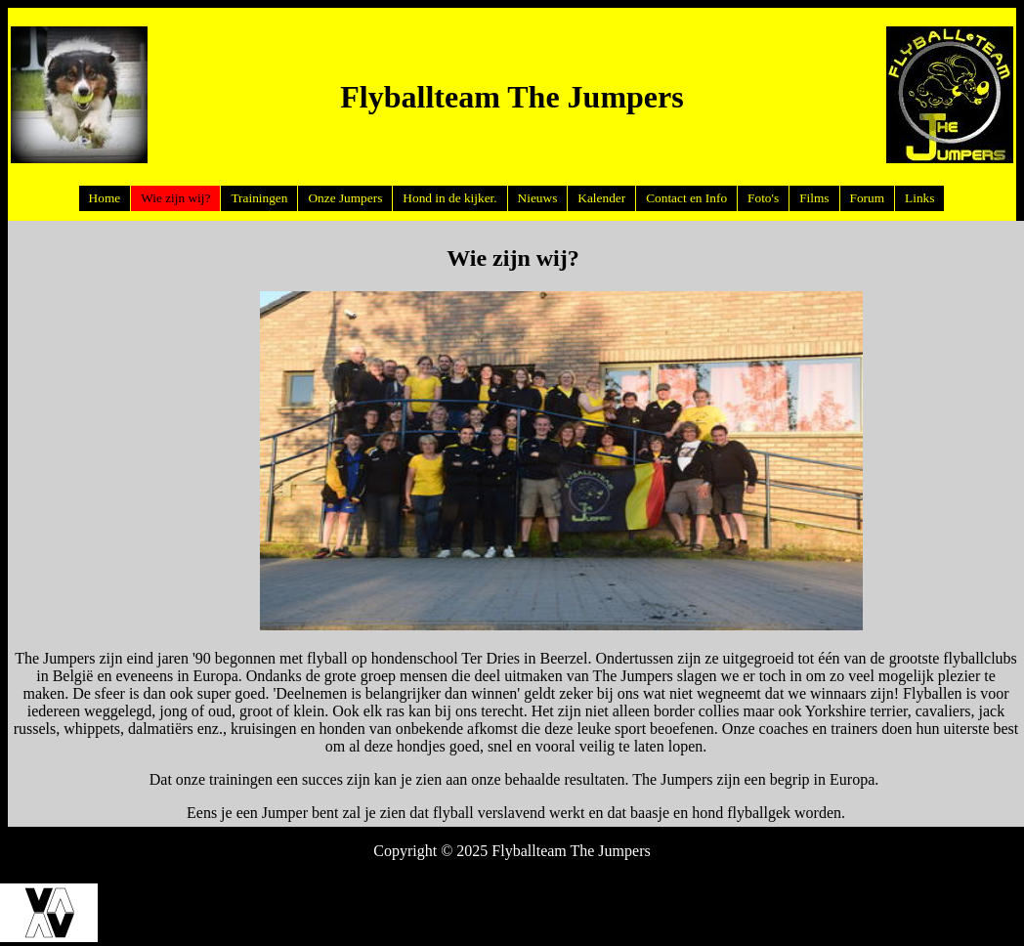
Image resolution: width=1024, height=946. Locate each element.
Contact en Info (686, 198)
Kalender (601, 198)
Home (105, 198)
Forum (867, 198)
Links (919, 198)
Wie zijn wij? (175, 198)
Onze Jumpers (345, 198)
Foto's (763, 198)
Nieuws (538, 198)
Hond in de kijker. (449, 198)
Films (814, 198)
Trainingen (259, 198)
